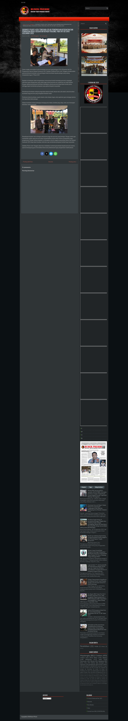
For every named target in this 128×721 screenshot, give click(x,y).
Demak (103, 677)
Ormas (103, 646)
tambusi (90, 685)
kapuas (90, 675)
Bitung (92, 661)
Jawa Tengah (85, 667)
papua (99, 683)
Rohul (95, 658)
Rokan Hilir (82, 681)
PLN (81, 648)
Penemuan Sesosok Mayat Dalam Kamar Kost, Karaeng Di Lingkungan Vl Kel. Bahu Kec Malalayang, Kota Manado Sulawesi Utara (97, 508)
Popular (84, 487)
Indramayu (88, 659)
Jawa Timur (87, 672)
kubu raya (89, 683)
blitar (97, 667)
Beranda (51, 162)
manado (92, 666)
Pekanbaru (83, 664)
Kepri (88, 678)
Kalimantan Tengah (102, 666)
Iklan (89, 708)
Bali (104, 672)
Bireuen (98, 677)
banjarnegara (96, 670)
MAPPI (98, 678)
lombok (94, 683)
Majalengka (85, 655)
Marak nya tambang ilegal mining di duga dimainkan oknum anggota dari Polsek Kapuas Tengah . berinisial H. (97, 538)
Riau (93, 667)
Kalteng (93, 663)
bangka (82, 669)
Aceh (100, 659)
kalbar (81, 672)
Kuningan (101, 663)
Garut (88, 670)
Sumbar (92, 681)
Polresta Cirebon (102, 664)
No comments (43, 36)
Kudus (93, 678)
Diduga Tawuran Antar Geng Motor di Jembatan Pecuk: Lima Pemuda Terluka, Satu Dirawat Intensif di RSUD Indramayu (97, 582)
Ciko (86, 674)
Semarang (85, 666)
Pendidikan (84, 646)
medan (101, 675)
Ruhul (94, 672)
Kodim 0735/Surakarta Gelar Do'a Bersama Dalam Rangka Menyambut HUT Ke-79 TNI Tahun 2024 (97, 612)
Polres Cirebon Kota (95, 680)
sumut (86, 677)
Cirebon (98, 655)
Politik (96, 646)
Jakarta (104, 658)
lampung (99, 672)
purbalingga (104, 683)
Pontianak (103, 680)
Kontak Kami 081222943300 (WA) (96, 711)
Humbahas (82, 678)
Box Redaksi (91, 705)
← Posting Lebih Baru (27, 162)
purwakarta (84, 685)
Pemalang (82, 670)
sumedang (89, 669)
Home (24, 24)
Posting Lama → (73, 162)
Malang (103, 678)
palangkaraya (91, 664)
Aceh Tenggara (30, 24)
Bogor (103, 669)
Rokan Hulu (83, 663)
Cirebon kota (84, 658)
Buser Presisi (34, 716)
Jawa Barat (91, 674)
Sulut (88, 681)
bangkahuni (104, 681)
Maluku (81, 680)
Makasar (103, 674)
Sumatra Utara (83, 675)
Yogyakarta (98, 681)
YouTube (23, 2)
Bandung (101, 661)
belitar (96, 669)
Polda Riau (87, 680)
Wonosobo (83, 661)
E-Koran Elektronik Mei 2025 (95, 698)
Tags (90, 487)
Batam (81, 674)
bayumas (83, 683)
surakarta (103, 667)
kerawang (96, 675)
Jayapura (98, 674)
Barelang (92, 677)
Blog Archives (99, 487)
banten (103, 670)
